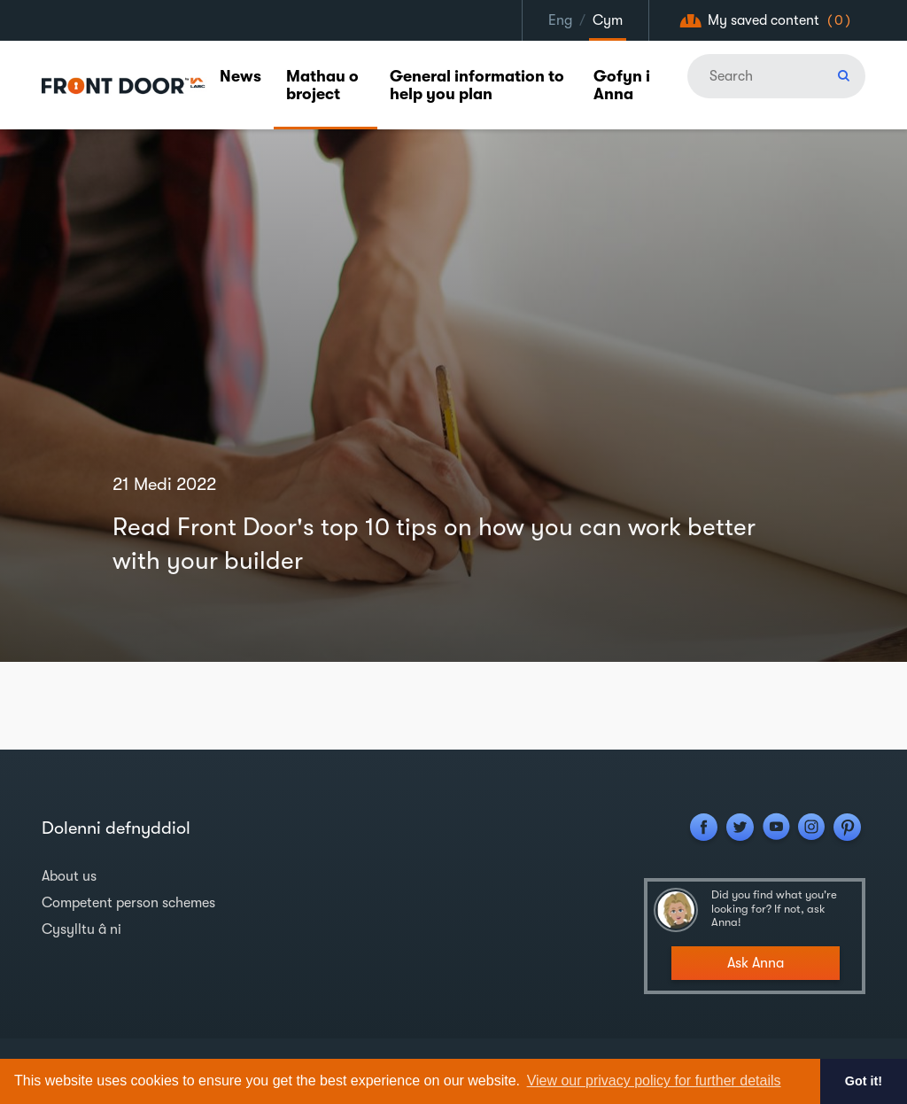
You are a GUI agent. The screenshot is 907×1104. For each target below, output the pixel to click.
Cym (608, 20)
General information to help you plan (477, 85)
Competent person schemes (128, 903)
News (240, 76)
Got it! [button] (863, 1081)
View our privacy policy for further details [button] (654, 1080)
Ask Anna (755, 963)
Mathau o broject (322, 85)
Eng (560, 20)
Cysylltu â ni (81, 929)
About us (69, 876)
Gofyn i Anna (621, 85)
